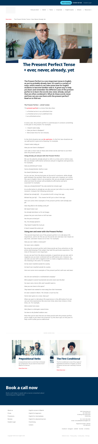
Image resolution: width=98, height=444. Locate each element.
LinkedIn (76, 428)
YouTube (81, 428)
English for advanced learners (37, 419)
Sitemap (87, 436)
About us (10, 410)
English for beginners (35, 413)
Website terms (65, 436)
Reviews (10, 419)
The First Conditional (68, 358)
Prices (9, 413)
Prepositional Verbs (30, 358)
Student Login (88, 3)
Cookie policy (81, 436)
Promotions (11, 416)
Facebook (64, 428)
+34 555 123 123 (77, 3)
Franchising (32, 422)
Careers (31, 425)
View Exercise (24, 368)
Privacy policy (73, 436)
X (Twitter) (86, 428)
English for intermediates (36, 416)
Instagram (70, 428)
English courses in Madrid (36, 410)
